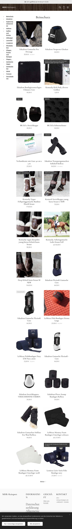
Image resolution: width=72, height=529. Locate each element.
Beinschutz (9, 16)
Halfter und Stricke (8, 33)
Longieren (9, 43)
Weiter (42, 482)
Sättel (8, 71)
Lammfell (9, 40)
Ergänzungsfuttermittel (9, 24)
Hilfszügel (9, 38)
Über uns (46, 501)
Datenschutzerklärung (32, 505)
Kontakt (45, 503)
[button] (60, 7)
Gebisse (8, 28)
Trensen (8, 74)
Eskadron (9, 19)
